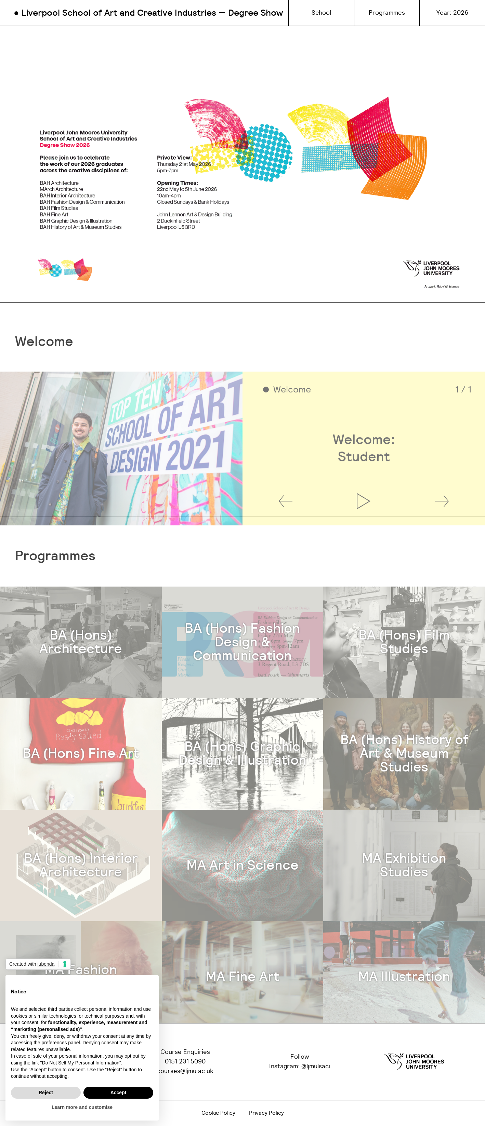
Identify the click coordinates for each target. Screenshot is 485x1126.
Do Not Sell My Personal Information (80, 1062)
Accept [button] (118, 1092)
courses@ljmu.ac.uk (185, 1071)
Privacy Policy (266, 1113)
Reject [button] (46, 1092)
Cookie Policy (218, 1113)
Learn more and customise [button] (82, 1107)
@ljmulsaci (315, 1066)
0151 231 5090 (185, 1062)
